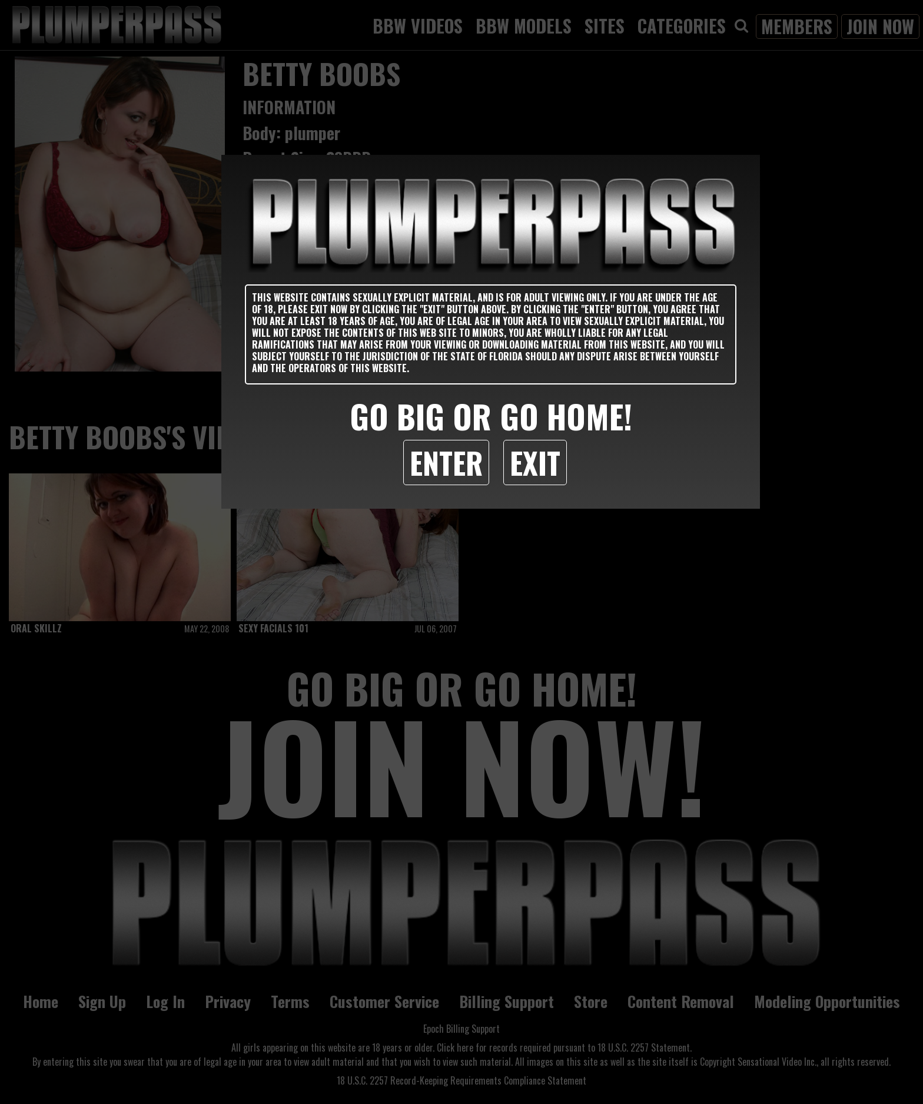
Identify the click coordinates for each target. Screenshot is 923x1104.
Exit (535, 462)
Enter (446, 462)
